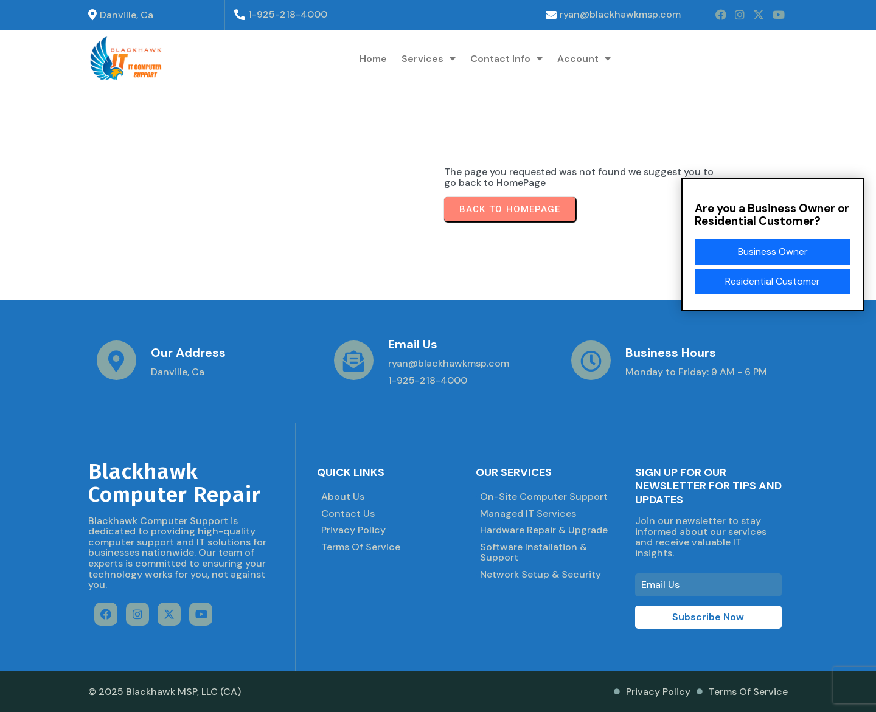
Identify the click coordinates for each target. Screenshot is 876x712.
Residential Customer (772, 281)
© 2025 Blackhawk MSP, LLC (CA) (164, 691)
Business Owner (773, 251)
